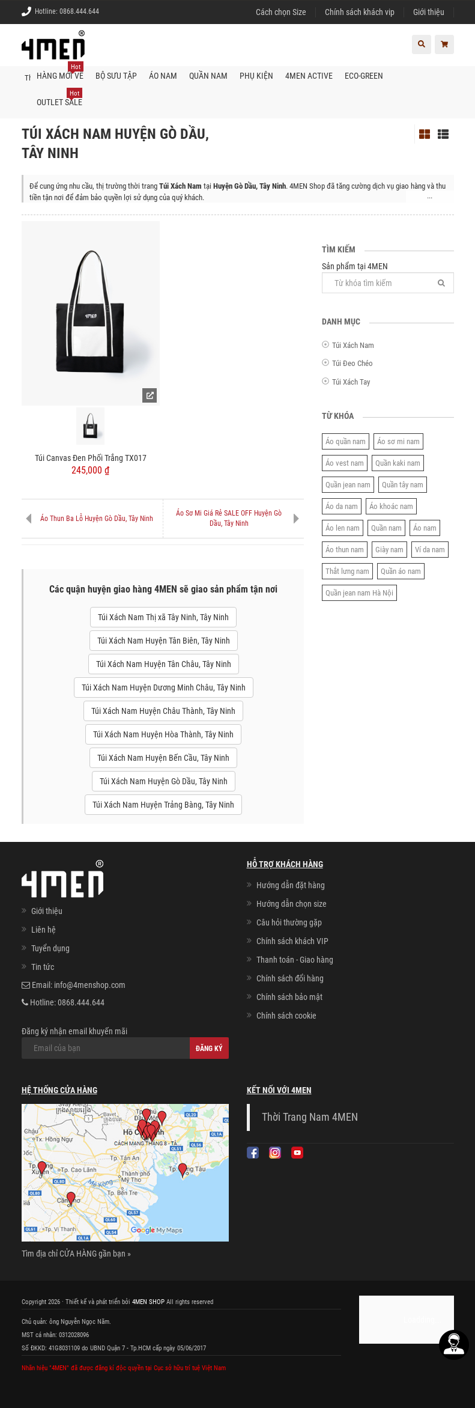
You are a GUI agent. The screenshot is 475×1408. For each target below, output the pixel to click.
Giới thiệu (428, 12)
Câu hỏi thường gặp (289, 922)
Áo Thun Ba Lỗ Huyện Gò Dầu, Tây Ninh (96, 518)
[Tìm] (441, 282)
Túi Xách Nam (353, 345)
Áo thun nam (344, 549)
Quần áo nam (401, 571)
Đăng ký (209, 1048)
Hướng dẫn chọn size (291, 904)
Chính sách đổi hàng (290, 978)
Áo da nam (341, 506)
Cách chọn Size (281, 12)
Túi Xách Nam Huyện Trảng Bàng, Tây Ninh (163, 804)
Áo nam (425, 527)
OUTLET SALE (59, 98)
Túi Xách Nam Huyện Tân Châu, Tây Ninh (163, 664)
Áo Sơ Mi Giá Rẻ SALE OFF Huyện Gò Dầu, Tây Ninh (229, 518)
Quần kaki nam (397, 463)
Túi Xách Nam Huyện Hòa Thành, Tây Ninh (163, 734)
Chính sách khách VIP (292, 941)
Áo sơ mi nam (398, 441)
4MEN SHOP (148, 1302)
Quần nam (386, 527)
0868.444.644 (79, 11)
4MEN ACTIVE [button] (309, 76)
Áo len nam (342, 527)
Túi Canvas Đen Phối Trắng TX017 (91, 458)
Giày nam (389, 549)
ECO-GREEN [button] (364, 76)
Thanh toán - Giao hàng (294, 960)
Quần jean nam (348, 484)
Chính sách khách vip (360, 12)
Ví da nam (430, 549)
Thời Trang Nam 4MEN (310, 1117)
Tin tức (42, 967)
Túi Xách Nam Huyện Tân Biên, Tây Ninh (163, 640)
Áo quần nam (345, 441)
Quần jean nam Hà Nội (359, 592)
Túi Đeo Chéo (352, 363)
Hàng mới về (60, 71)
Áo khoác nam (391, 506)
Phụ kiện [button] (256, 76)
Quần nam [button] (208, 76)
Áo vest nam (344, 463)
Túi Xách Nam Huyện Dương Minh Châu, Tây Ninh (164, 687)
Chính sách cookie (286, 1015)
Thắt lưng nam (347, 571)
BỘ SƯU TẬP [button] (116, 76)
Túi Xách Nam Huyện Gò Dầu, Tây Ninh (164, 781)
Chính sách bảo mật (289, 997)
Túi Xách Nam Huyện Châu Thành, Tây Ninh (163, 711)
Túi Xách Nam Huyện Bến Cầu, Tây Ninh (163, 758)
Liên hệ (43, 929)
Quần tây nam (402, 484)
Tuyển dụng (50, 948)
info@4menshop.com (90, 985)
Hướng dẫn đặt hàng (290, 885)
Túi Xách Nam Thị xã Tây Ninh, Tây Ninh (163, 617)
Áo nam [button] (163, 76)
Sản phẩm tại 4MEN (388, 277)
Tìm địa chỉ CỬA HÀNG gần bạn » (76, 1253)
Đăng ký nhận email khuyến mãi (125, 1042)
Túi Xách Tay (351, 381)
